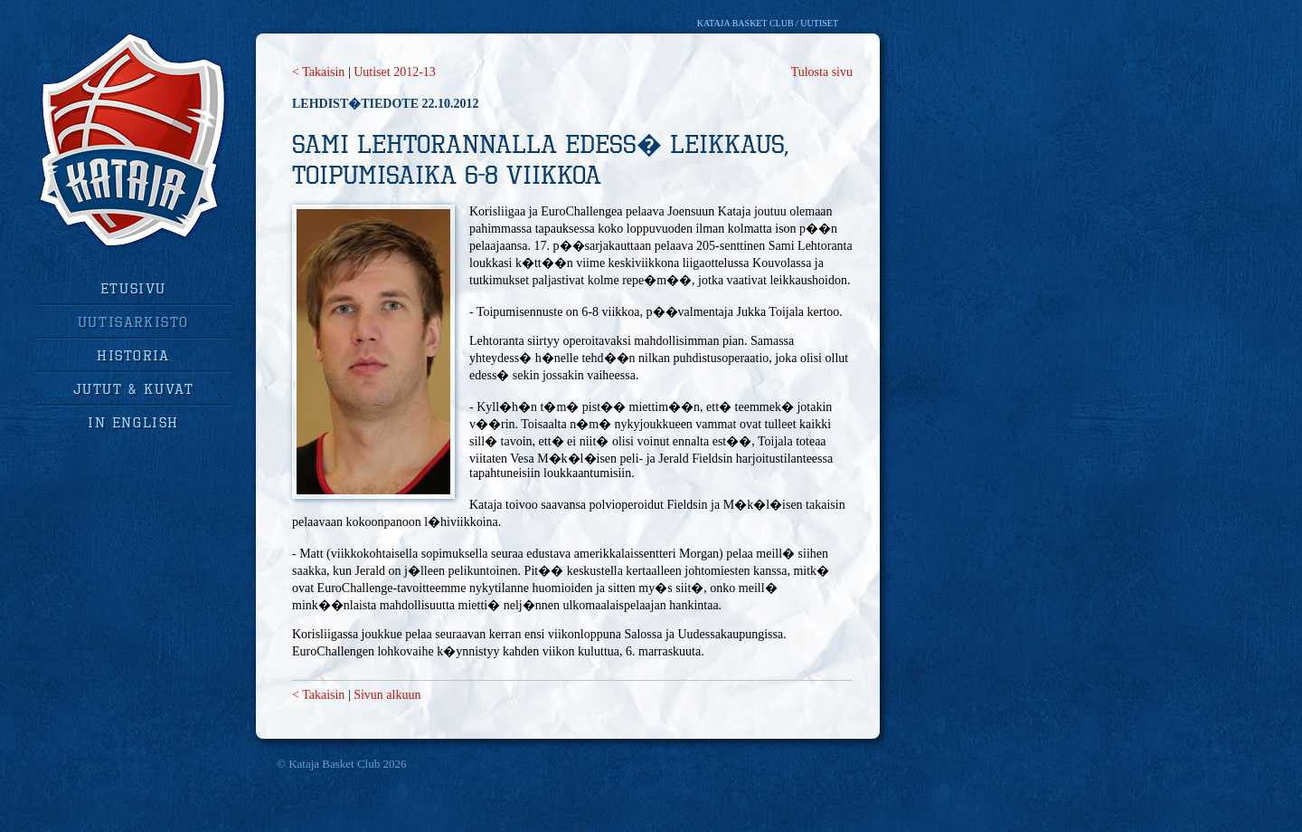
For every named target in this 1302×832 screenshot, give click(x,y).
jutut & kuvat (133, 388)
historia (133, 355)
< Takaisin (318, 72)
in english (133, 422)
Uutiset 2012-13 (395, 72)
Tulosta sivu (822, 72)
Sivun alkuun (387, 695)
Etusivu (133, 288)
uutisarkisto (133, 321)
